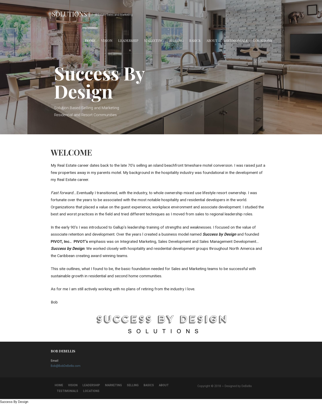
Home (90, 40)
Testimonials (235, 40)
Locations (262, 40)
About (211, 40)
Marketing (154, 40)
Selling (176, 40)
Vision (106, 40)
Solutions (69, 13)
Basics (195, 40)
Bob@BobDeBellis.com (65, 365)
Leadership (128, 40)
